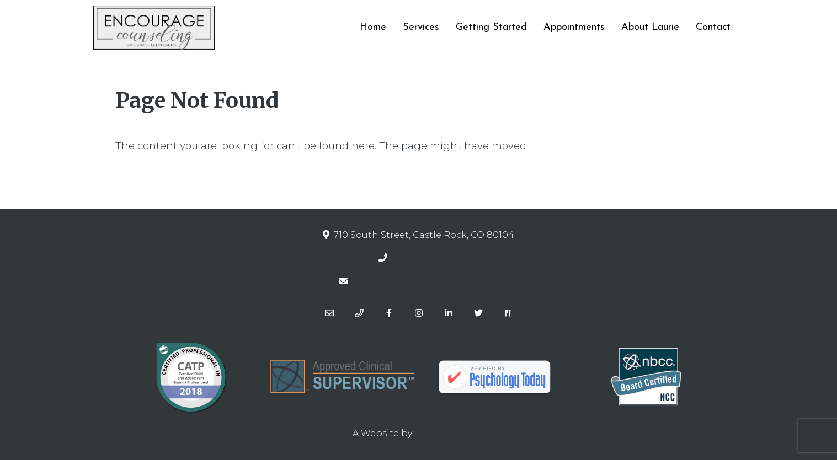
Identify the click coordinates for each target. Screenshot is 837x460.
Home (373, 27)
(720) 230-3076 (426, 258)
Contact (713, 27)
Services (421, 27)
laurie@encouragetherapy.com (426, 281)
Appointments (574, 27)
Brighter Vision (449, 433)
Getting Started (491, 27)
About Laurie (650, 27)
